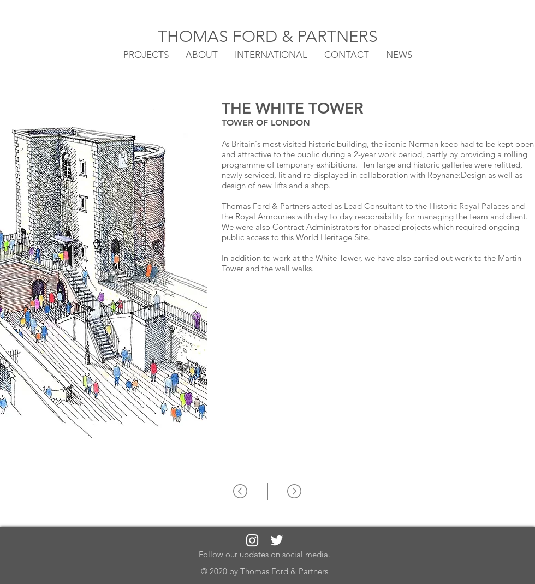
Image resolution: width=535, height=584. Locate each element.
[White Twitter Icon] (277, 540)
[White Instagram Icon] (252, 540)
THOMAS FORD (220, 36)
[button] (271, 54)
